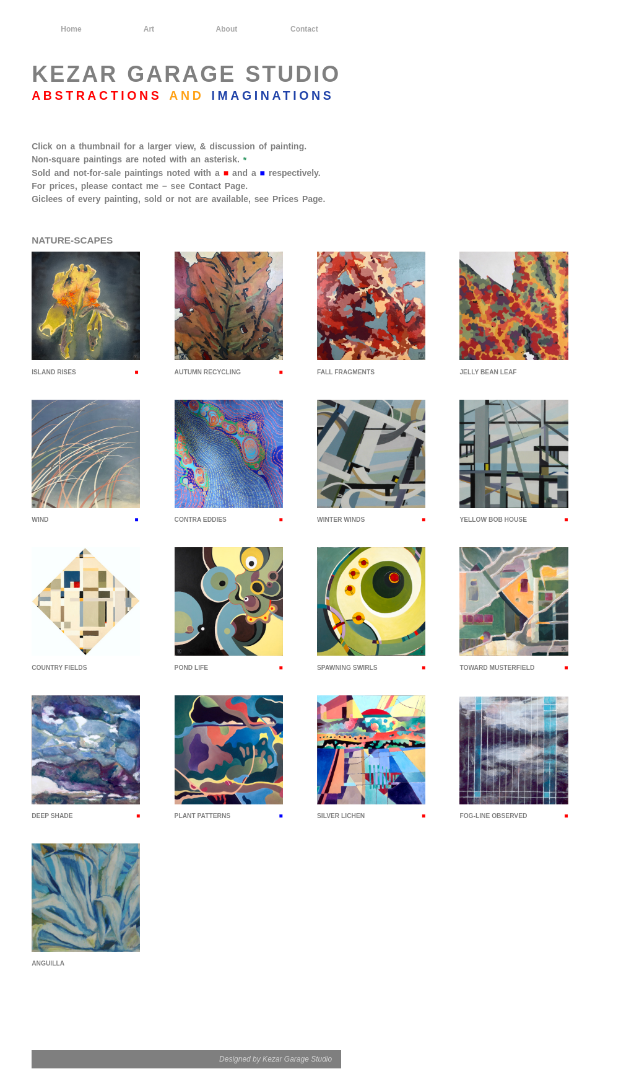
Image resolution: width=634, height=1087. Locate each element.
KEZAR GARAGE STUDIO (186, 74)
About (227, 29)
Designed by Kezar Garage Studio (275, 1059)
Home (71, 29)
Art (149, 29)
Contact (304, 29)
